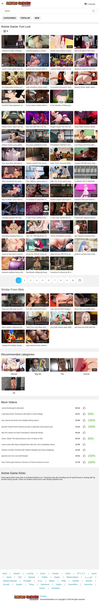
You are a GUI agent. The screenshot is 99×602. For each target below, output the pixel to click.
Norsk (4, 560)
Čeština (44, 564)
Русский (6, 571)
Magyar (57, 564)
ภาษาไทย (30, 560)
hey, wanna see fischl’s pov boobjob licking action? (20, 420)
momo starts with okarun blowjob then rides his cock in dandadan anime (28, 444)
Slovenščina (72, 571)
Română (76, 567)
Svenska (89, 567)
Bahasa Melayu (72, 564)
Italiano (51, 567)
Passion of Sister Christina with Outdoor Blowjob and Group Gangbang (28, 449)
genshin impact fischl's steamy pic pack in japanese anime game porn (27, 426)
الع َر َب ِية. (88, 564)
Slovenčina (88, 571)
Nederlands (45, 571)
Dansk (9, 564)
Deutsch (17, 560)
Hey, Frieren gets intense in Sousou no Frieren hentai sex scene (25, 461)
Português (27, 567)
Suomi (94, 560)
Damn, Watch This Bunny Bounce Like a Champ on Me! (22, 438)
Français (55, 560)
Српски (42, 575)
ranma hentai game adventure (13, 408)
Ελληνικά (31, 564)
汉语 (19, 564)
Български (56, 575)
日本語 (67, 560)
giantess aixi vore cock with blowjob (15, 455)
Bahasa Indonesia (10, 567)
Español (19, 571)
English (59, 571)
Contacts (43, 589)
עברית (40, 567)
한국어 (42, 560)
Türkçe (31, 571)
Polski (63, 567)
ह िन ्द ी (81, 560)
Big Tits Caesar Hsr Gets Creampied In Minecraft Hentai (22, 432)
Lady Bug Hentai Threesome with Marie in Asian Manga (22, 414)
